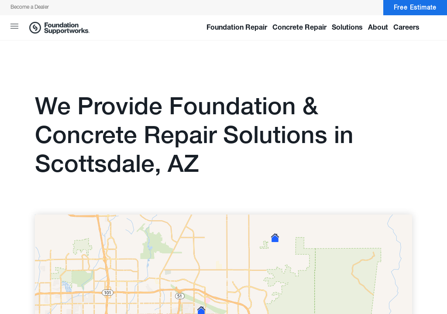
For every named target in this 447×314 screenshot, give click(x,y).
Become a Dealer (29, 7)
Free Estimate (415, 8)
